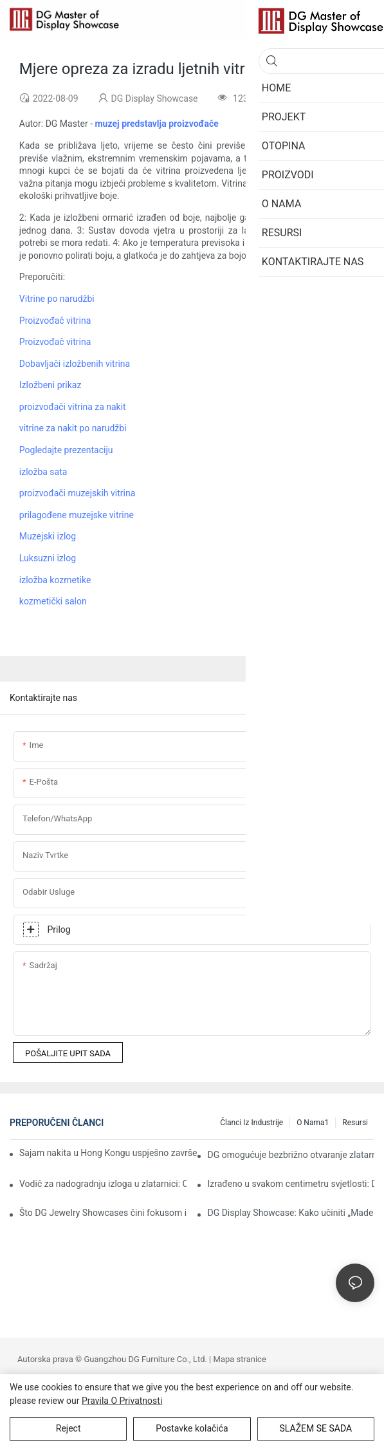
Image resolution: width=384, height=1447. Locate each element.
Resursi (355, 1122)
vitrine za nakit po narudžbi (73, 428)
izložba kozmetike (55, 580)
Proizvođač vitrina (55, 320)
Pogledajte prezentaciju (66, 450)
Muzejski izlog (47, 536)
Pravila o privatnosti (122, 1401)
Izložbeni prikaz (50, 385)
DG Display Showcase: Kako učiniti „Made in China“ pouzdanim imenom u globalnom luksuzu (290, 1213)
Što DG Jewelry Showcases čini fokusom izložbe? (103, 1213)
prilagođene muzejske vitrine (76, 515)
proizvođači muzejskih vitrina (77, 493)
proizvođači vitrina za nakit (72, 407)
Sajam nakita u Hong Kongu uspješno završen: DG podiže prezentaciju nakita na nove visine (108, 1153)
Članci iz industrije (251, 1122)
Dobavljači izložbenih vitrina (74, 364)
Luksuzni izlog (47, 558)
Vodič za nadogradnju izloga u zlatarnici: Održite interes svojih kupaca (103, 1184)
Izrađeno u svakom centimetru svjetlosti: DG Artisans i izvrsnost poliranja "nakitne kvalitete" (290, 1184)
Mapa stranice (240, 1359)
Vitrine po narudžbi (57, 299)
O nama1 (313, 1122)
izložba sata (43, 472)
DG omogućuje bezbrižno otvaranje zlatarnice (290, 1155)
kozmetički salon (53, 601)
